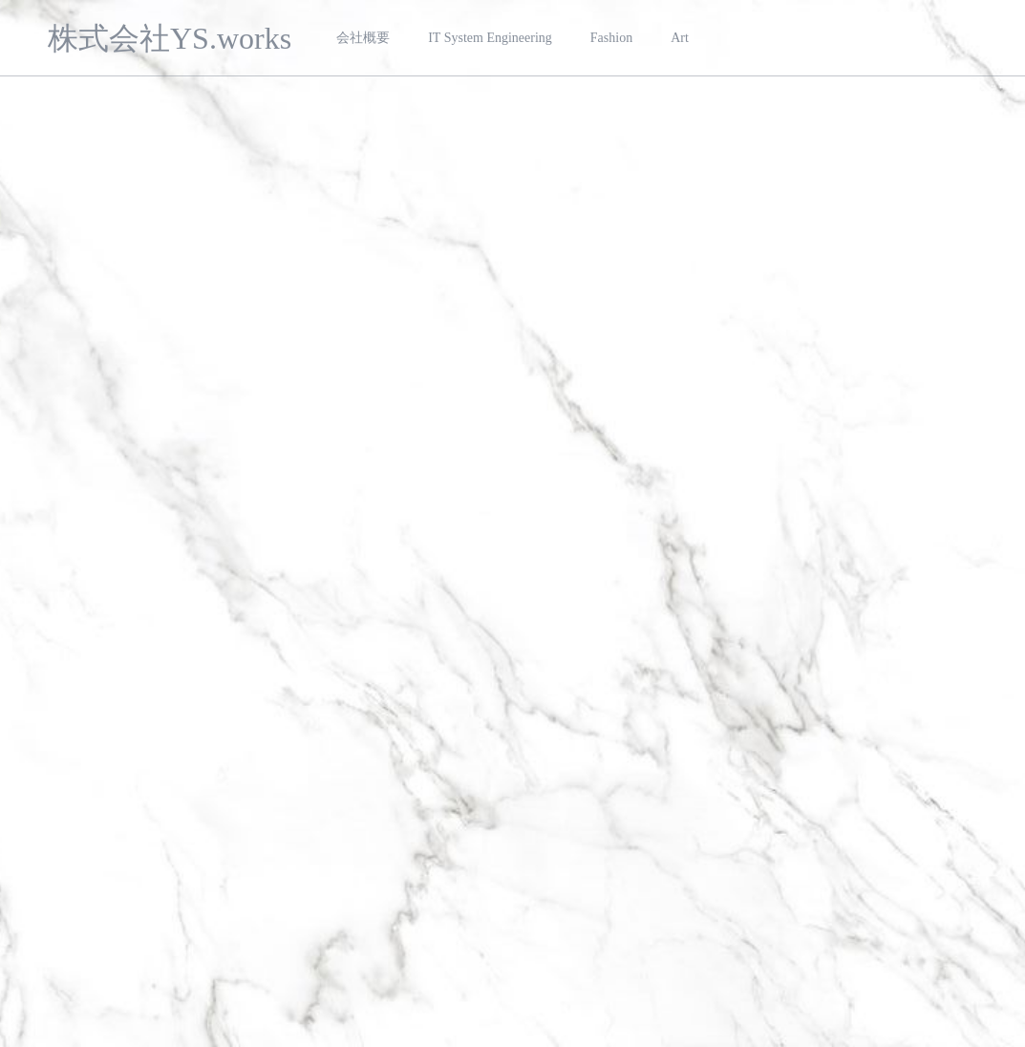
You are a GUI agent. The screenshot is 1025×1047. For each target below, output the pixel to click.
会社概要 (363, 38)
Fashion (611, 38)
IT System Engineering (490, 38)
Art (680, 38)
